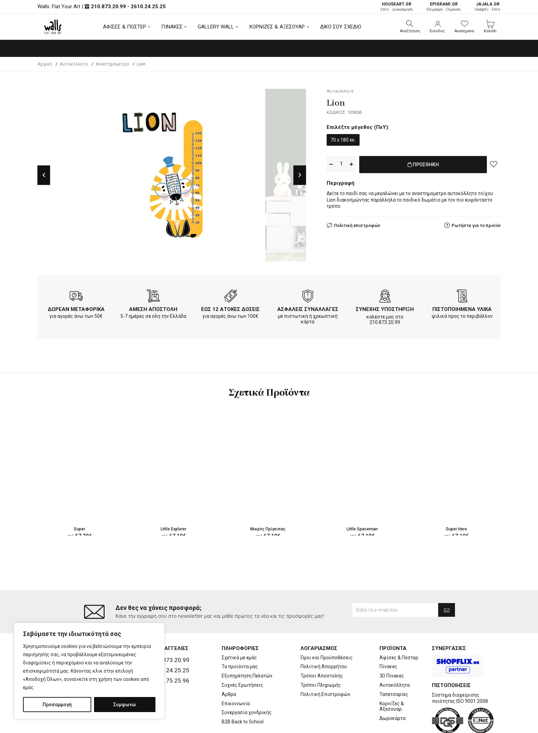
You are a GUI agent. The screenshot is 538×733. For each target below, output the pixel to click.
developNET (326, 723)
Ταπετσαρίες (393, 667)
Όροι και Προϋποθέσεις (327, 630)
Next (299, 175)
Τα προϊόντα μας (240, 639)
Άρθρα (229, 667)
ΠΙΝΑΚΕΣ (172, 27)
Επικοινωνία (236, 676)
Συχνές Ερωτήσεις (242, 657)
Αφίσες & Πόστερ (398, 630)
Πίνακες (388, 639)
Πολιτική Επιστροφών (325, 667)
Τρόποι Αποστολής (322, 648)
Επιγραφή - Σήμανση (443, 7)
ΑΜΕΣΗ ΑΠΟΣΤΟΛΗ (153, 309)
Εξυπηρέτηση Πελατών (247, 648)
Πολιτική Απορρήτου (324, 639)
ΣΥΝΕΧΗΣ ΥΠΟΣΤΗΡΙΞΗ (385, 309)
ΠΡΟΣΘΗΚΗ (423, 164)
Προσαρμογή (57, 704)
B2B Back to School (243, 694)
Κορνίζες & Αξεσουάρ (391, 679)
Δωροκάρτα (392, 691)
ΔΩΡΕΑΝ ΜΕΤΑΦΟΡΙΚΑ (76, 309)
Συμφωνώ (124, 704)
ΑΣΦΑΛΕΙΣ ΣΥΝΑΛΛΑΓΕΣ (307, 309)
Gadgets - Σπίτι (488, 7)
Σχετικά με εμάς (239, 630)
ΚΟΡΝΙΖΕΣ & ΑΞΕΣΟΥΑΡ (277, 27)
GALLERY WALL (216, 27)
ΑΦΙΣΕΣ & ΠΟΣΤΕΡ (125, 27)
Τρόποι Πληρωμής (321, 657)
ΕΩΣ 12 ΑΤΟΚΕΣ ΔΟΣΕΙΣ (230, 309)
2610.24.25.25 (148, 6)
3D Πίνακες (391, 648)
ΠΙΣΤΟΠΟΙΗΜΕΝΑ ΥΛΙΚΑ (462, 309)
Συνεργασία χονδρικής (247, 685)
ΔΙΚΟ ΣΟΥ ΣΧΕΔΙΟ (341, 27)
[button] (410, 27)
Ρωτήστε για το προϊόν (476, 224)
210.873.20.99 (108, 6)
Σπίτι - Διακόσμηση (396, 7)
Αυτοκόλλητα (394, 657)
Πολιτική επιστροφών (357, 224)
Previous (43, 175)
